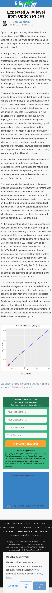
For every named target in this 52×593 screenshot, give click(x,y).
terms (30, 454)
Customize (12, 586)
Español (25, 535)
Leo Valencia (7, 384)
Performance (24, 531)
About (6, 524)
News (28, 524)
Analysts (17, 524)
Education (25, 528)
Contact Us (40, 524)
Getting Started (8, 528)
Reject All (26, 586)
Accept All (39, 586)
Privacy (48, 528)
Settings (36, 535)
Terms (37, 528)
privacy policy (41, 454)
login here (36, 405)
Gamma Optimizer (32, 384)
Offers (15, 535)
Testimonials (42, 531)
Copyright (8, 531)
